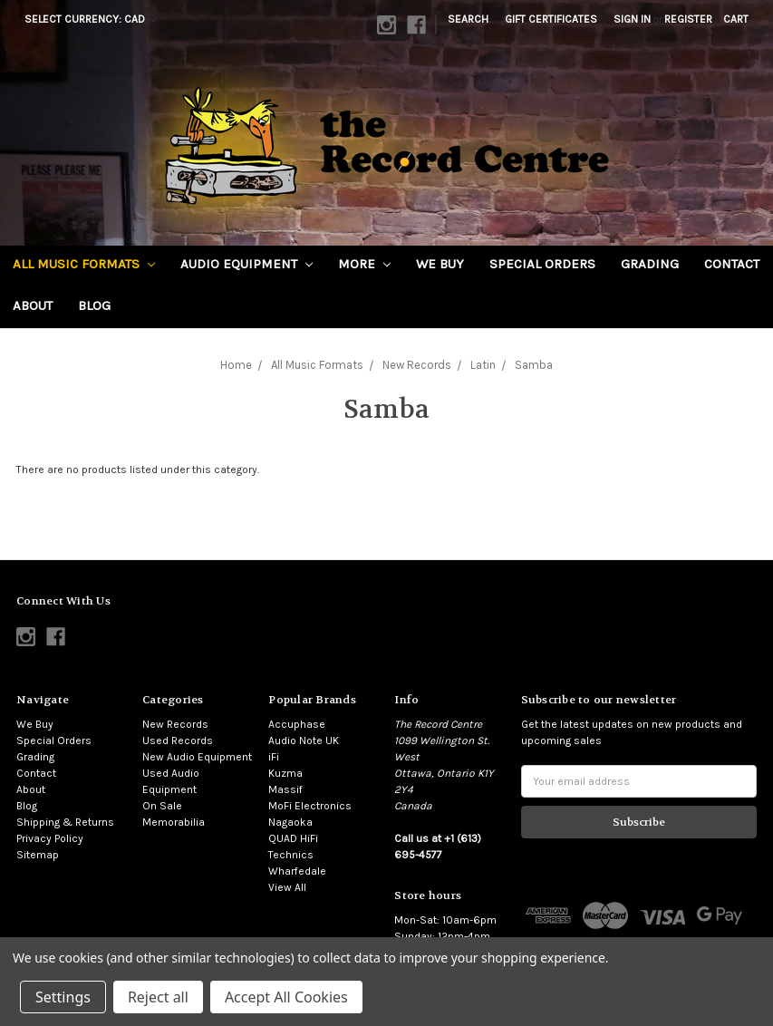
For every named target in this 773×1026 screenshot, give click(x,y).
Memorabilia (173, 822)
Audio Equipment (246, 264)
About (33, 305)
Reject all (158, 997)
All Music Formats (84, 264)
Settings (63, 997)
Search (468, 19)
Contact (731, 264)
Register (688, 19)
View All (287, 887)
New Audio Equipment (197, 756)
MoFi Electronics (310, 805)
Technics (291, 854)
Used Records (177, 740)
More (364, 264)
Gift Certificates (551, 19)
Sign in (632, 19)
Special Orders (542, 264)
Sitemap (37, 854)
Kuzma (285, 773)
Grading (650, 264)
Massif (285, 789)
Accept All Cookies (286, 997)
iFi (273, 756)
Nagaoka (290, 822)
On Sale (162, 805)
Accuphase (296, 724)
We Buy (440, 264)
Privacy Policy (49, 838)
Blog (94, 305)
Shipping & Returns (65, 822)
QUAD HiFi (293, 838)
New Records (175, 724)
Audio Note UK (303, 740)
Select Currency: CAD (90, 19)
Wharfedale (297, 871)
